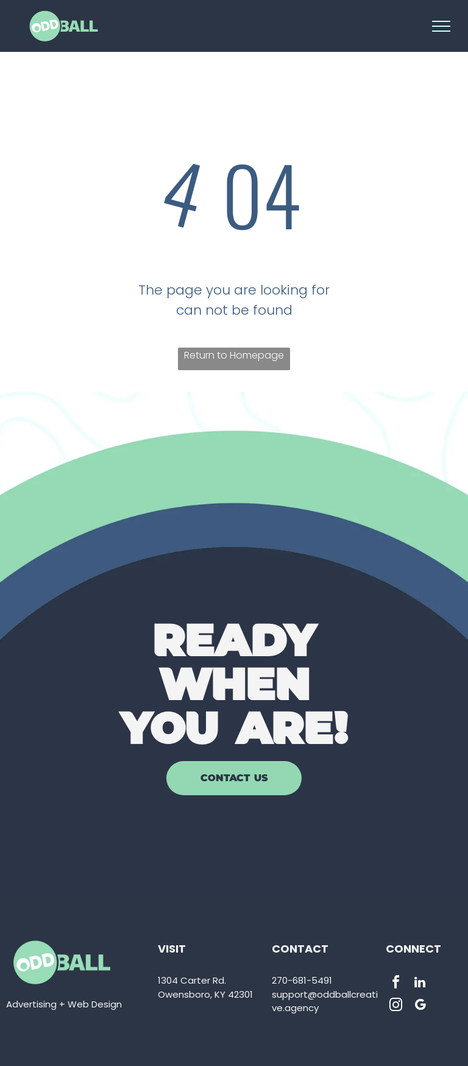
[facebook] (395, 984)
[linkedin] (420, 984)
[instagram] (395, 1006)
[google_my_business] (420, 1006)
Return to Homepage (234, 355)
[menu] (441, 26)
